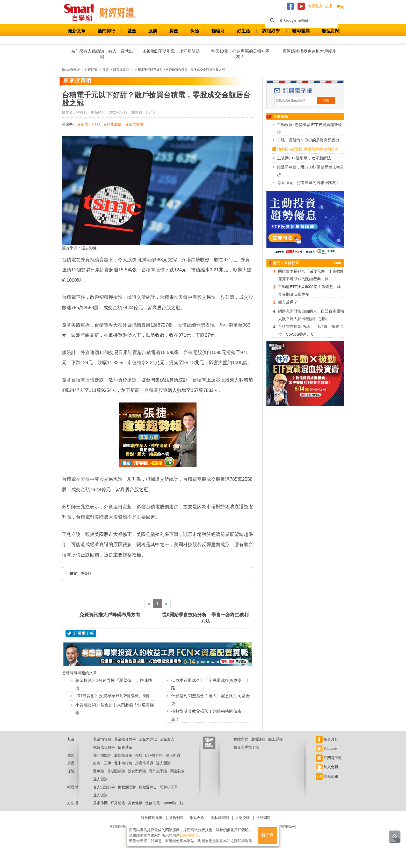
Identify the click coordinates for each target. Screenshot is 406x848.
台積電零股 (134, 124)
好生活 (243, 31)
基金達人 (167, 739)
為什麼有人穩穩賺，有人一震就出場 (102, 54)
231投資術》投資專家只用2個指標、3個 (112, 696)
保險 (194, 31)
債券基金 (125, 747)
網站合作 (197, 818)
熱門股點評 (102, 755)
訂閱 (326, 100)
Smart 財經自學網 (81, 13)
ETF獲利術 (154, 755)
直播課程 (258, 739)
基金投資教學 (125, 739)
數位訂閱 (330, 31)
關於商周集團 (152, 818)
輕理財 (218, 31)
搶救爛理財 (127, 787)
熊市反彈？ (288, 302)
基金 (131, 31)
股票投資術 (123, 755)
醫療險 (98, 771)
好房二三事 (102, 763)
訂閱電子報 (329, 758)
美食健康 (135, 803)
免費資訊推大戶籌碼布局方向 (109, 614)
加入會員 (327, 767)
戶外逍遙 (118, 803)
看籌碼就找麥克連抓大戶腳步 (309, 51)
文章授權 (242, 818)
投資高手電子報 (246, 747)
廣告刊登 (176, 818)
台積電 (82, 124)
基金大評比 (148, 739)
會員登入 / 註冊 (320, 6)
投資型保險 (137, 771)
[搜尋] (301, 20)
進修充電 (152, 803)
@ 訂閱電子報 (81, 633)
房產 (173, 31)
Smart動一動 (172, 803)
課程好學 (271, 31)
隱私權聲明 (220, 818)
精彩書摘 (301, 31)
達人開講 (173, 755)
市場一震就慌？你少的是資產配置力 (308, 140)
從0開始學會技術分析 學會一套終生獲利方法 (205, 618)
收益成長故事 (104, 747)
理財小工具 (169, 787)
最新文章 (76, 31)
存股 (138, 755)
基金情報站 (102, 739)
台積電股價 (112, 124)
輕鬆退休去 (148, 787)
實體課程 (241, 739)
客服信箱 (327, 776)
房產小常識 (144, 763)
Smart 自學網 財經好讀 (118, 13)
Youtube (326, 748)
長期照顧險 (116, 771)
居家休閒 (100, 803)
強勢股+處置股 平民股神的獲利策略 (308, 149)
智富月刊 (327, 739)
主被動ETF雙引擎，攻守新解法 (171, 51)
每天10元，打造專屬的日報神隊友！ (240, 54)
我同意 (267, 835)
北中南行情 (123, 763)
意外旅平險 (158, 771)
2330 (96, 124)
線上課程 (275, 739)
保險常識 (177, 771)
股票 (152, 31)
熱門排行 (106, 31)
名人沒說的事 (104, 787)
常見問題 (263, 818)
